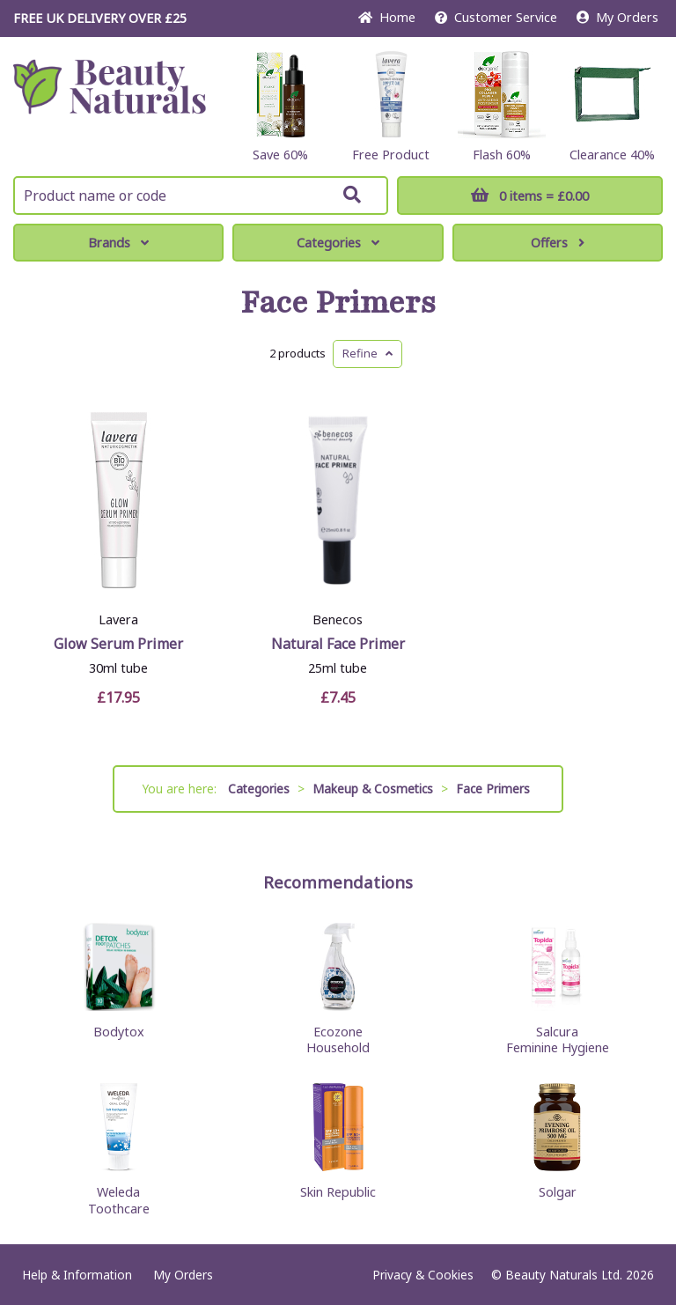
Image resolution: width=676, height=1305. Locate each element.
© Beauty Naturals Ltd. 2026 (572, 1274)
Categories (338, 242)
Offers (557, 242)
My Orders (617, 17)
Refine (367, 353)
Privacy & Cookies (423, 1274)
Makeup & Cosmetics (372, 788)
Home (386, 17)
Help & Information (77, 1274)
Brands (118, 242)
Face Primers (338, 303)
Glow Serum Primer (118, 643)
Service (496, 17)
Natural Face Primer (338, 643)
